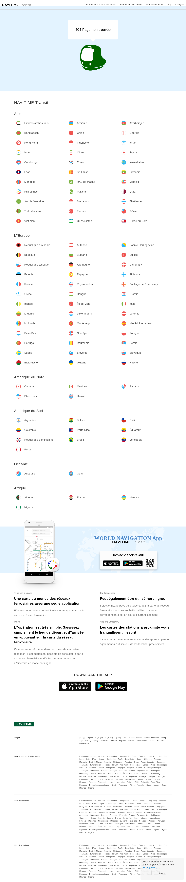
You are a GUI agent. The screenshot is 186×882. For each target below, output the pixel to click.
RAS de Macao (95, 762)
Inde (88, 759)
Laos (139, 759)
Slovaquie (119, 779)
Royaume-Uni (142, 771)
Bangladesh (124, 756)
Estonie (104, 771)
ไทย (125, 738)
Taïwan (115, 765)
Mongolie (83, 762)
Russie (148, 779)
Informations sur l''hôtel (131, 4)
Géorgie (142, 756)
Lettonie (82, 776)
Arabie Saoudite (147, 762)
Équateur (83, 785)
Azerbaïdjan (112, 756)
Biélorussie (130, 779)
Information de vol (154, 4)
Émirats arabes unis (87, 756)
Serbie (93, 779)
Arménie (101, 756)
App (169, 4)
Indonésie (163, 756)
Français (104, 741)
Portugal (161, 776)
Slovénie (109, 779)
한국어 (118, 738)
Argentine (121, 782)
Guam (148, 785)
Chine (134, 756)
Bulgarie (130, 768)
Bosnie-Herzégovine (106, 768)
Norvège (142, 776)
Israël (81, 759)
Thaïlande (83, 765)
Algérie (157, 785)
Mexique (82, 782)
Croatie (110, 774)
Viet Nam (124, 765)
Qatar (136, 762)
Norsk (152, 741)
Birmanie (157, 759)
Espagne (113, 771)
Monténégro (103, 776)
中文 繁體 (99, 738)
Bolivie (130, 782)
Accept (162, 873)
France (132, 771)
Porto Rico (155, 782)
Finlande (123, 771)
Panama (92, 782)
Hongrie (101, 774)
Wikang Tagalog (91, 741)
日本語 (82, 738)
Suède (100, 779)
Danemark (94, 771)
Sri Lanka (147, 759)
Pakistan (128, 762)
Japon (101, 759)
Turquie (107, 765)
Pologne (152, 776)
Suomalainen (142, 741)
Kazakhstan (130, 759)
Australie (140, 785)
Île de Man (127, 774)
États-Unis (102, 782)
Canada (157, 779)
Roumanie (83, 779)
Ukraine (140, 779)
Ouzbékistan (135, 765)
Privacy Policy (150, 867)
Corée (120, 759)
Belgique (121, 768)
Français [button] (179, 4)
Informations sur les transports (101, 4)
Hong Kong (152, 756)
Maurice (82, 788)
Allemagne (83, 771)
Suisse (139, 768)
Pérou (132, 785)
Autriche (92, 768)
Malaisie (107, 762)
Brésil (114, 785)
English (90, 738)
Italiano (131, 741)
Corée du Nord (149, 765)
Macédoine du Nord (118, 776)
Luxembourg (155, 774)
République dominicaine (99, 785)
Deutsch (113, 741)
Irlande (118, 774)
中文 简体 (109, 738)
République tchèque (152, 768)
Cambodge (111, 759)
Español (122, 741)
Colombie (145, 782)
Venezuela (123, 785)
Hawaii (111, 782)
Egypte (164, 785)
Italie (136, 774)
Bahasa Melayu (135, 738)
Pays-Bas (133, 776)
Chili (136, 782)
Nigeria (91, 788)
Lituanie (144, 774)
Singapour (161, 762)
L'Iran (94, 759)
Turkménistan (95, 765)
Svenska (160, 741)
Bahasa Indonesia (151, 738)
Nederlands (84, 743)
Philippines (117, 762)
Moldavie (92, 776)
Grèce (93, 774)
